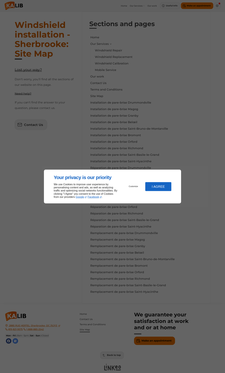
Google (80, 197)
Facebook (93, 197)
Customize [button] (133, 186)
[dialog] (112, 186)
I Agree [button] (158, 186)
